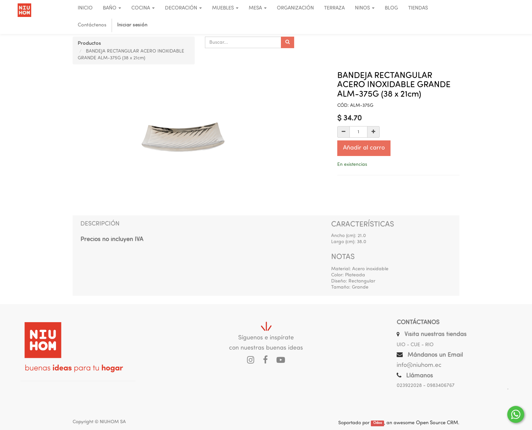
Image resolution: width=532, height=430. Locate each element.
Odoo (377, 423)
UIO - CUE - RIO (415, 345)
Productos (89, 43)
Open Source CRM (437, 423)
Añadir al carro (364, 148)
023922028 (409, 385)
